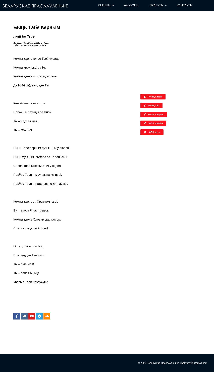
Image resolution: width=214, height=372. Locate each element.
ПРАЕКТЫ (158, 5)
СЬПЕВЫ (106, 5)
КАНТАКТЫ (185, 5)
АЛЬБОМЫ (131, 5)
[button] (153, 96)
